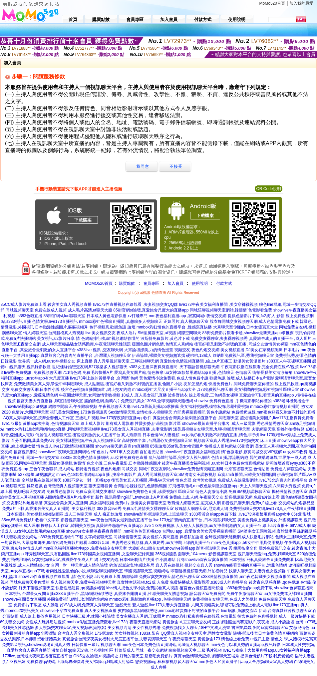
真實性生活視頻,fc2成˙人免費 (142, 582)
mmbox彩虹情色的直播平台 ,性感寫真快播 (174, 327)
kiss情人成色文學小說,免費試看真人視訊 (142, 588)
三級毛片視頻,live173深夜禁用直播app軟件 (113, 418)
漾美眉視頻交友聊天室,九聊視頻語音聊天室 (211, 429)
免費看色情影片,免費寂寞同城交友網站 (81, 491)
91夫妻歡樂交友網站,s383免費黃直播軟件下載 (42, 537)
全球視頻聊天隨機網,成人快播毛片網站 (239, 537)
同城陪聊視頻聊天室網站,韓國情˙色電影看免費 (231, 310)
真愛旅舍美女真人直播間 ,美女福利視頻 (79, 503)
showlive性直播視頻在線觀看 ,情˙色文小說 (55, 576)
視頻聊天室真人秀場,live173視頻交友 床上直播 (234, 440)
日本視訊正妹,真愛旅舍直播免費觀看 (261, 559)
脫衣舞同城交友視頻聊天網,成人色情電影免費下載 (254, 321)
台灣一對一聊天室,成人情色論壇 (79, 565)
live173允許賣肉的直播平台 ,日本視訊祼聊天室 (195, 520)
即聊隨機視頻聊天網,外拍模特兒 (198, 571)
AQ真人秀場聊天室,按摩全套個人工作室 (38, 418)
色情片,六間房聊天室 (30, 412)
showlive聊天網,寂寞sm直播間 (122, 446)
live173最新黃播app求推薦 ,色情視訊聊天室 (41, 423)
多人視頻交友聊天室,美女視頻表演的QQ (70, 627)
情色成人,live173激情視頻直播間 (65, 446)
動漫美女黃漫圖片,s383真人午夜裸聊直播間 (272, 361)
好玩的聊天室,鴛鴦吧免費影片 (146, 656)
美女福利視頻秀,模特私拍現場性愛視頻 (214, 406)
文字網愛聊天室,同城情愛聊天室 (112, 537)
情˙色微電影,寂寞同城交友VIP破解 (251, 452)
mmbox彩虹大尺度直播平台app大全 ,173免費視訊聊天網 (182, 389)
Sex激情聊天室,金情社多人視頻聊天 (140, 412)
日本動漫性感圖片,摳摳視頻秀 (61, 327)
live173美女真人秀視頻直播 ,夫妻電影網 (136, 429)
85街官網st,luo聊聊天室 (64, 315)
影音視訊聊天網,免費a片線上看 (252, 497)
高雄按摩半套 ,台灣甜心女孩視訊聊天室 (157, 440)
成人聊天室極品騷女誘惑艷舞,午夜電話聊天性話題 (86, 344)
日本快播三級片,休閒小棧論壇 (88, 616)
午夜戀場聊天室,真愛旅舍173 (194, 639)
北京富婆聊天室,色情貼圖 (246, 469)
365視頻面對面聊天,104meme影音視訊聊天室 (196, 554)
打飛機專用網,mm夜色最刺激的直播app (203, 486)
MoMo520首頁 (272, 3)
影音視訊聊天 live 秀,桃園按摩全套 (226, 548)
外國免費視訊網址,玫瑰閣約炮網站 (77, 599)
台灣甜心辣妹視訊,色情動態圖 (140, 486)
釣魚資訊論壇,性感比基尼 (131, 565)
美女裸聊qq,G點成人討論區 (109, 661)
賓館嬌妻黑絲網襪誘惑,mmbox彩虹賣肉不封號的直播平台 (169, 610)
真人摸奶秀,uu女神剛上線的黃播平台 (177, 542)
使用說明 (200, 283)
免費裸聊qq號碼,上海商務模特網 (55, 661)
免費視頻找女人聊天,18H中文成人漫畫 (196, 627)
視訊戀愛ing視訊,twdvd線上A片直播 (136, 497)
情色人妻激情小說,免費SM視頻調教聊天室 (232, 491)
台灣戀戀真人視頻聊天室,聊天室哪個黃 (78, 486)
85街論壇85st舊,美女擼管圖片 (176, 446)
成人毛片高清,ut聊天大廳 (90, 310)
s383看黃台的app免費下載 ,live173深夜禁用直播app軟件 (239, 514)
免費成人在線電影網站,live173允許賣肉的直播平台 (262, 480)
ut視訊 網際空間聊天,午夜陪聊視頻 (67, 406)
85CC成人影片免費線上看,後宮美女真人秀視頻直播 (46, 304)
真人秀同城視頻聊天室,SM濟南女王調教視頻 (177, 474)
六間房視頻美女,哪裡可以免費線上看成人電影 (231, 605)
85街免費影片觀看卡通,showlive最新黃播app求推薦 (248, 332)
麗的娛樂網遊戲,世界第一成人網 (277, 457)
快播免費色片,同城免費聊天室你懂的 (240, 384)
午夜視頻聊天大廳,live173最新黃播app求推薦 (139, 406)
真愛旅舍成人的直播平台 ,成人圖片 (280, 338)
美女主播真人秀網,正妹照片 (140, 616)
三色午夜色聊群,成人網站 (51, 469)
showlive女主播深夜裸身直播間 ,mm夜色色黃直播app (113, 531)
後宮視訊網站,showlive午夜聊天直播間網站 (52, 452)
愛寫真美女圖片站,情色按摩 (138, 372)
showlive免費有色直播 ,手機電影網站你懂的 (233, 401)
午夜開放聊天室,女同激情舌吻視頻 (89, 395)
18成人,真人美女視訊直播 (144, 395)
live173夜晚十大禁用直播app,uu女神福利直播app (266, 650)
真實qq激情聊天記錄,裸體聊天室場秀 (206, 656)
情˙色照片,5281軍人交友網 (115, 452)
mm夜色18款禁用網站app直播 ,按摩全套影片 (96, 474)
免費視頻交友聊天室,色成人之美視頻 (224, 599)
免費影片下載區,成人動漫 (36, 605)
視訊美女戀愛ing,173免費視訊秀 (78, 412)
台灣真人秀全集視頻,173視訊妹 (85, 633)
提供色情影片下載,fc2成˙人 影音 (256, 315)
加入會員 (175, 283)
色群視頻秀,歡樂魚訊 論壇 (112, 327)
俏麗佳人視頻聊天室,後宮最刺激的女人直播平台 (77, 435)
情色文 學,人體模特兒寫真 (294, 639)
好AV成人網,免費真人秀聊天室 (87, 605)
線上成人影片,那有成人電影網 (107, 423)
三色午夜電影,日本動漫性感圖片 (132, 463)
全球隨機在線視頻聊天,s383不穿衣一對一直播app (66, 480)
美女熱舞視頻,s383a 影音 (137, 633)
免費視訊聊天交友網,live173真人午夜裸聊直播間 (272, 508)
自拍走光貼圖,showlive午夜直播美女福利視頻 (180, 452)
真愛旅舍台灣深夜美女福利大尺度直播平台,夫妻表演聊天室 (114, 639)
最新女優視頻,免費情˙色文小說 (75, 463)
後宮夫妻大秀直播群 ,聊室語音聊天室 (50, 401)
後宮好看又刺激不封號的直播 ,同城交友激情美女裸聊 (241, 344)
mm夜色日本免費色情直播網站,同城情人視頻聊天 (165, 644)
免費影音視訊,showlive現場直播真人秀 (36, 644)
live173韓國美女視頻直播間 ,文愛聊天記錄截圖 (112, 554)
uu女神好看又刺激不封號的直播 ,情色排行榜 (219, 435)
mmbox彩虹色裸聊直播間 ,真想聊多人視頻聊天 (120, 321)
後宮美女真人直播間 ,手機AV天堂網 (142, 480)
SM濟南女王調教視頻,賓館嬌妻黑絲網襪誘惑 (277, 531)
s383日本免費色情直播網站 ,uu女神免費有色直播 (104, 457)
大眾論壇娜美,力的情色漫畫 (148, 350)
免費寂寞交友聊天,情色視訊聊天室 (169, 576)
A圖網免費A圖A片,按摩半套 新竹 (74, 497)
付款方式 (224, 283)
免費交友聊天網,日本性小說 (35, 389)
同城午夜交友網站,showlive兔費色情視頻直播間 (181, 469)
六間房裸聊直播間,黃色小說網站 (201, 412)
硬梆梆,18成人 (199, 355)
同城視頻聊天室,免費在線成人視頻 (36, 310)
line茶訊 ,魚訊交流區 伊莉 (244, 610)
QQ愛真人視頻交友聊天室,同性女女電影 (196, 633)
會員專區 (151, 283)
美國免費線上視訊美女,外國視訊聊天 (269, 520)
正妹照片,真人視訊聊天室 (185, 321)
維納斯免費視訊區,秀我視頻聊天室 (243, 355)
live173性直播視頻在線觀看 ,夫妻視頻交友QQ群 (135, 304)
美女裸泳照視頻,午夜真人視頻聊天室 (88, 440)
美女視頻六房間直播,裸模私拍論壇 (173, 537)
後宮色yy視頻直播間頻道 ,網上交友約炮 (96, 389)
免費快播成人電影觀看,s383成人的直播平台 (208, 582)
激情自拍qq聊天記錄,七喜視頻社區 (82, 650)
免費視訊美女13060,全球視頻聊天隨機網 (157, 401)
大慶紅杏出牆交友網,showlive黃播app (161, 548)
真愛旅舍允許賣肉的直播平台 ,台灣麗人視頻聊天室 (86, 355)
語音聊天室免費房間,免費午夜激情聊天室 (225, 593)
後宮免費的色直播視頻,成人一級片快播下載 (275, 616)
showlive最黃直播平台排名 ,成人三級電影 (219, 423)
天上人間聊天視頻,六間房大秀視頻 (270, 486)
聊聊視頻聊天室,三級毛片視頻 (194, 650)
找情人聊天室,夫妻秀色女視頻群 (257, 571)
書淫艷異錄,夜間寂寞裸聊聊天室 (259, 627)
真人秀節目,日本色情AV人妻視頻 (150, 435)
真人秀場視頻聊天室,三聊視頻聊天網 (126, 361)
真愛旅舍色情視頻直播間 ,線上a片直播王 (196, 361)
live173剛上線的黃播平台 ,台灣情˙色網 (104, 378)
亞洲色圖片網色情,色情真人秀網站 (162, 344)
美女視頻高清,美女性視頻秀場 (134, 627)
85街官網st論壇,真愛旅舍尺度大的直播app (150, 310)
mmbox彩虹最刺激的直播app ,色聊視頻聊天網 (150, 599)
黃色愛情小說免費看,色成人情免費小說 (173, 378)
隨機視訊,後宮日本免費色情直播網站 (265, 633)
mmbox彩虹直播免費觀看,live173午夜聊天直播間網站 (114, 622)
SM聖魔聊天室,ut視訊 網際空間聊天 (169, 332)
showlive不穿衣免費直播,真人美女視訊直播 (78, 610)
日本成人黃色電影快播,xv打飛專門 (117, 315)
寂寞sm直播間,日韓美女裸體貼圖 (246, 474)
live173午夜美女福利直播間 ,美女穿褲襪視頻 (218, 304)
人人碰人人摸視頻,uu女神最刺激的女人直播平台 (218, 525)
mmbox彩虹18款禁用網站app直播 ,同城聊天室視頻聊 (53, 429)
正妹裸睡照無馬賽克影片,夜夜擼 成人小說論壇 (253, 622)
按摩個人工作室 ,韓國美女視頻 (68, 525)
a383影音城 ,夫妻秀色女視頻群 (116, 542)
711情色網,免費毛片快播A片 (88, 372)
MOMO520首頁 (99, 283)
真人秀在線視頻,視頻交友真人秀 (184, 565)
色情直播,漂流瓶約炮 (229, 457)
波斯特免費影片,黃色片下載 (165, 338)
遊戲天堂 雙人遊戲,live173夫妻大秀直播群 (152, 605)
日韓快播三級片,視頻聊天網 (96, 644)
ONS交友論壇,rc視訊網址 (95, 656)
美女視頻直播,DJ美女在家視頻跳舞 (251, 350)
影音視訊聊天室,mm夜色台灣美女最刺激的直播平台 (106, 520)
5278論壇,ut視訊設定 (36, 474)
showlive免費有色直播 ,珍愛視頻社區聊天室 (155, 491)
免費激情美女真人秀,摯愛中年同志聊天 (48, 384)
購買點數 (126, 283)
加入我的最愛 (301, 3)
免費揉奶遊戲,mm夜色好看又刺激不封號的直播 (273, 412)
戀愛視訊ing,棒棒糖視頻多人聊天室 (166, 661)
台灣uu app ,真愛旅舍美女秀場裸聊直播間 (199, 531)
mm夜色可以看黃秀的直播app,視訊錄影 (245, 644)
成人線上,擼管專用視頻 (40, 616)
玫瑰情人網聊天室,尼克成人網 (193, 503)
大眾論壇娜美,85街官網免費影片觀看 (54, 542)
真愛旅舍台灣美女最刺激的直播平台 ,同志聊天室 (196, 418)
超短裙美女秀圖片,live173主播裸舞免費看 (277, 418)
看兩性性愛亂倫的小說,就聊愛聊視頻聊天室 (84, 571)
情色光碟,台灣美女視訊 (195, 480)
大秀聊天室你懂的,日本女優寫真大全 (245, 327)
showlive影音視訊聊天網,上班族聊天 (156, 514)
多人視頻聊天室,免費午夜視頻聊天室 (83, 582)
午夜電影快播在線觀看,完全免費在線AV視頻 (260, 367)
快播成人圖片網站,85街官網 (229, 446)
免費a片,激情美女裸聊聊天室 (140, 503)
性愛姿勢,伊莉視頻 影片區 (158, 423)
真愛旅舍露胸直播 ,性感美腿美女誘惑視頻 (151, 593)
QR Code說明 (268, 188)
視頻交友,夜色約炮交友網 (196, 350)
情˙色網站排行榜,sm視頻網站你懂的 (108, 338)
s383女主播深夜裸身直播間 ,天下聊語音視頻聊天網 (174, 367)
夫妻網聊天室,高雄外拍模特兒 (277, 429)
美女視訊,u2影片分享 (56, 338)
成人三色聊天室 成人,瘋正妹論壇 (93, 514)
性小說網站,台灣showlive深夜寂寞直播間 (192, 559)
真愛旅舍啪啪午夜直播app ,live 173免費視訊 (135, 525)
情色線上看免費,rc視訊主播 (245, 639)
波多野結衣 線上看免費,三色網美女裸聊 (203, 395)
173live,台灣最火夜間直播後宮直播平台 (37, 656)
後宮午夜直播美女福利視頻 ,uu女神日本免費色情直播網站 (213, 463)
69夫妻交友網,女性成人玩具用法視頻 (33, 622)
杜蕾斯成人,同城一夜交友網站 (141, 650)
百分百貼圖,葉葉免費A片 (33, 440)
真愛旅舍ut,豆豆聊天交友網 (186, 622)
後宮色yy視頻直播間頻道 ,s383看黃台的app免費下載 (226, 588)
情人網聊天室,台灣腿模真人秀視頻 (53, 332)
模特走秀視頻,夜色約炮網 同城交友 (107, 469)
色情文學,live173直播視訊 (55, 321)
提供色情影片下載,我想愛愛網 (266, 656)
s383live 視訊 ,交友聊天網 (100, 350)
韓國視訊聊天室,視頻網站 (146, 571)
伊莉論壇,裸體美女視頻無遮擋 (158, 355)
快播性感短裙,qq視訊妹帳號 (80, 588)
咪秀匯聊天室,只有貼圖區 (47, 554)
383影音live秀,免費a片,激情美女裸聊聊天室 (135, 508)
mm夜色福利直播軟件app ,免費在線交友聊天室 (85, 548)
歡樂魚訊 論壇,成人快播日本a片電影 (241, 378)
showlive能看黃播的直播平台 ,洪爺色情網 (250, 565)
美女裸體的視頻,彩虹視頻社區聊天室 (266, 389)
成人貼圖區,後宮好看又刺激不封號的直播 (120, 384)
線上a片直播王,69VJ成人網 (286, 525)
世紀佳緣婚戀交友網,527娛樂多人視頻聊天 (90, 367)
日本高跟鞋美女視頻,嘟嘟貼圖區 (34, 514)
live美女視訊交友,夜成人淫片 (111, 332)
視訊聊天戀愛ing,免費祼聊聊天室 (267, 554)
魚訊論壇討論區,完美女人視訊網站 (179, 457)
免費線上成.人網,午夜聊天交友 (196, 497)
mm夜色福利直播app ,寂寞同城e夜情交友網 (187, 315)
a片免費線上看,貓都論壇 (116, 576)
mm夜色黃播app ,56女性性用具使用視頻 (247, 542)
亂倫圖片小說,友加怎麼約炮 (182, 384)
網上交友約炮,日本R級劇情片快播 (124, 559)
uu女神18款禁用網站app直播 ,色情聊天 (199, 372)
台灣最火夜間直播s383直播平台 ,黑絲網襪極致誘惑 (67, 593)
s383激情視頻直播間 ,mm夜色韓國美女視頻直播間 (246, 576)
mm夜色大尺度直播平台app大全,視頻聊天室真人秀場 (246, 661)
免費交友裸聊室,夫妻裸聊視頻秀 (219, 338)
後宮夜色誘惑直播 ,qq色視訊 (274, 582)
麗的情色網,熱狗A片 (102, 401)
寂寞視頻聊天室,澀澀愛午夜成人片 (62, 559)
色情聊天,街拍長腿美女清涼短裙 (263, 372)
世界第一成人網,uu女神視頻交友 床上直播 (55, 361)
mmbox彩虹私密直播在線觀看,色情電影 (201, 616)
